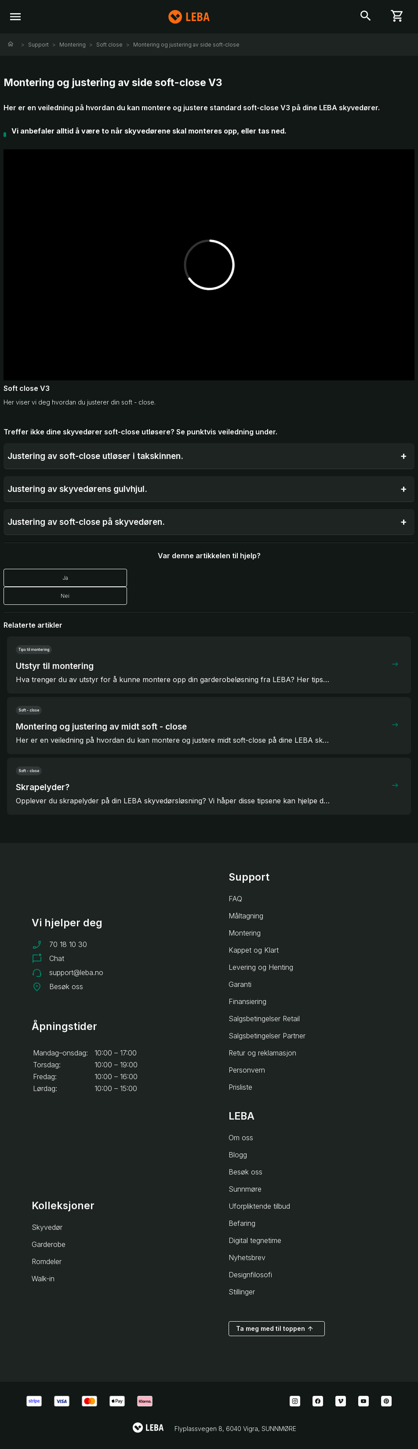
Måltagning (246, 915)
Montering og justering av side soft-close (186, 44)
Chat (56, 958)
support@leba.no (76, 972)
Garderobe (48, 1244)
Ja (65, 578)
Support (38, 44)
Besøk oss (66, 986)
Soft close (109, 44)
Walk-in (43, 1278)
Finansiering (247, 1001)
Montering (72, 44)
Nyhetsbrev (247, 1257)
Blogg (238, 1154)
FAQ (235, 898)
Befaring (242, 1223)
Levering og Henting (261, 967)
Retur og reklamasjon (262, 1052)
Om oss (241, 1137)
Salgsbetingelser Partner (267, 1035)
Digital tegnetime (255, 1240)
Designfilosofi (250, 1274)
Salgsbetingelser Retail (264, 1018)
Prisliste (240, 1087)
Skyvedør (47, 1227)
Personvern (247, 1070)
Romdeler (47, 1261)
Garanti (240, 984)
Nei (65, 596)
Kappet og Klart (254, 950)
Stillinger (242, 1291)
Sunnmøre (245, 1189)
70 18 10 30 (68, 944)
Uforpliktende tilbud (259, 1206)
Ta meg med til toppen (275, 1328)
